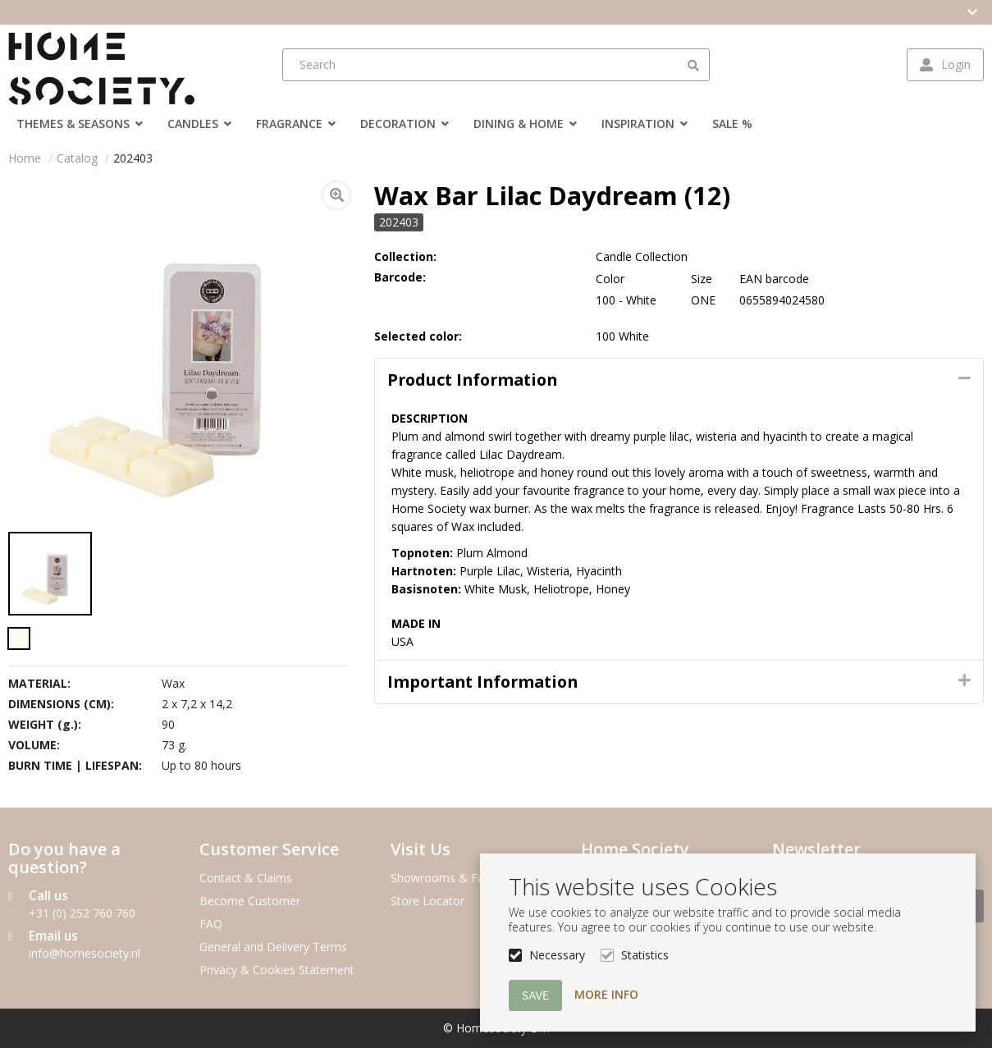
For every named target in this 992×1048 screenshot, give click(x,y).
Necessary (557, 955)
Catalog (77, 158)
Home (24, 158)
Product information (472, 379)
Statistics (645, 955)
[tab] (679, 380)
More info (606, 994)
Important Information (482, 681)
